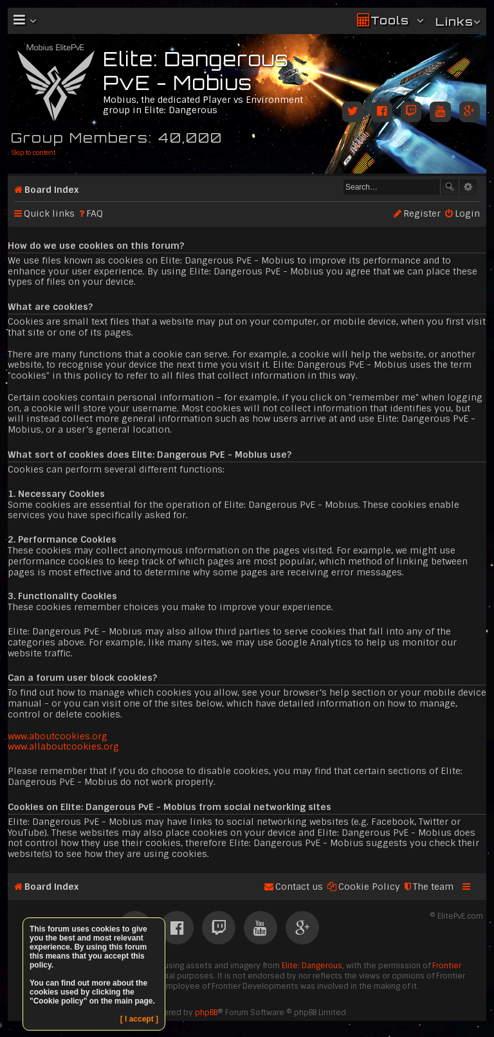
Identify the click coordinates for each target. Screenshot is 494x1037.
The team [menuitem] (433, 886)
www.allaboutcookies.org (63, 746)
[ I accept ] (139, 1018)
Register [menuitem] (422, 213)
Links (454, 21)
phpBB (206, 1012)
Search (449, 187)
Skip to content (33, 153)
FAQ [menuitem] (94, 213)
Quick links (49, 213)
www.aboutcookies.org (57, 736)
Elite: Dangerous (312, 965)
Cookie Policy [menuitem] (369, 886)
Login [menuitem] (467, 213)
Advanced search (468, 187)
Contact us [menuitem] (299, 886)
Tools (389, 20)
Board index (51, 189)
